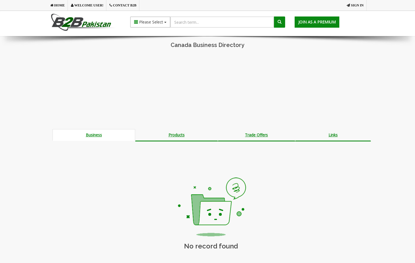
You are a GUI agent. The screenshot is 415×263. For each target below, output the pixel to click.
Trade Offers (256, 135)
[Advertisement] (207, 90)
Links (333, 135)
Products (176, 135)
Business (94, 135)
